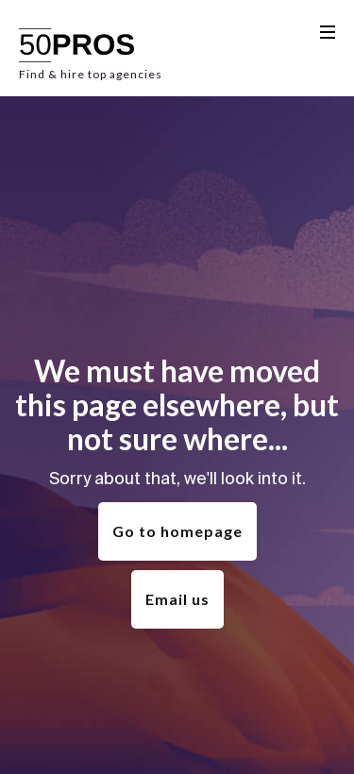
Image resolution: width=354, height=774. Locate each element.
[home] (90, 48)
